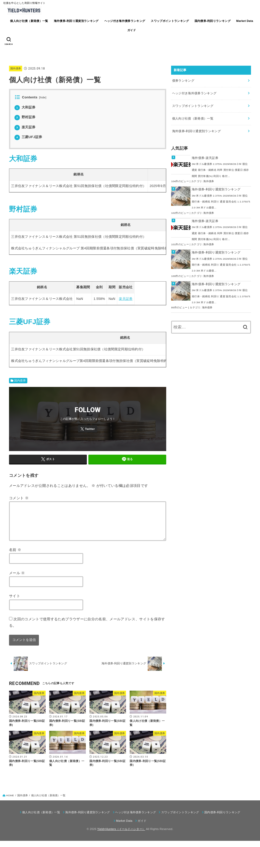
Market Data (244, 20)
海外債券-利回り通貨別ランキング (76, 20)
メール (17, 579)
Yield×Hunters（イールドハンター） (121, 835)
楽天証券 (24, 127)
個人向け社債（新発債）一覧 (29, 20)
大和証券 (24, 107)
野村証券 (24, 117)
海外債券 (208, 181)
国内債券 (15, 68)
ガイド (131, 30)
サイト (14, 602)
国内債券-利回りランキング (213, 20)
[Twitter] (87, 429)
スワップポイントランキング (170, 20)
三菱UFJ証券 (28, 137)
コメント (19, 498)
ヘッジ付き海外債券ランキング (124, 20)
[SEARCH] (8, 41)
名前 (15, 556)
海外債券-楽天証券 (205, 158)
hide (42, 97)
